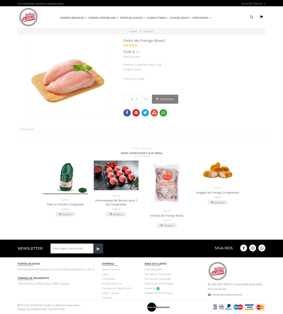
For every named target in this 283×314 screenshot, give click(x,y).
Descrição (27, 129)
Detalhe (65, 214)
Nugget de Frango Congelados (217, 192)
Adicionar (165, 99)
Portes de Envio (112, 283)
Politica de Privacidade (158, 283)
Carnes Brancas (73, 17)
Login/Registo (153, 269)
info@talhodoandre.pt (226, 294)
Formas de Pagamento (117, 288)
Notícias (107, 297)
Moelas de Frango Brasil (167, 215)
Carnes (148, 31)
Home (133, 31)
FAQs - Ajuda (110, 293)
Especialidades (133, 17)
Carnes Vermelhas (103, 17)
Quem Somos (111, 269)
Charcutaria (158, 17)
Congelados (181, 17)
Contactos (108, 278)
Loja (105, 274)
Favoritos (151, 288)
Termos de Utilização (157, 278)
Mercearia (202, 17)
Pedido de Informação (158, 293)
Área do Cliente (253, 3)
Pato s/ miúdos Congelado (65, 204)
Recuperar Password (157, 274)
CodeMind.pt (39, 309)
